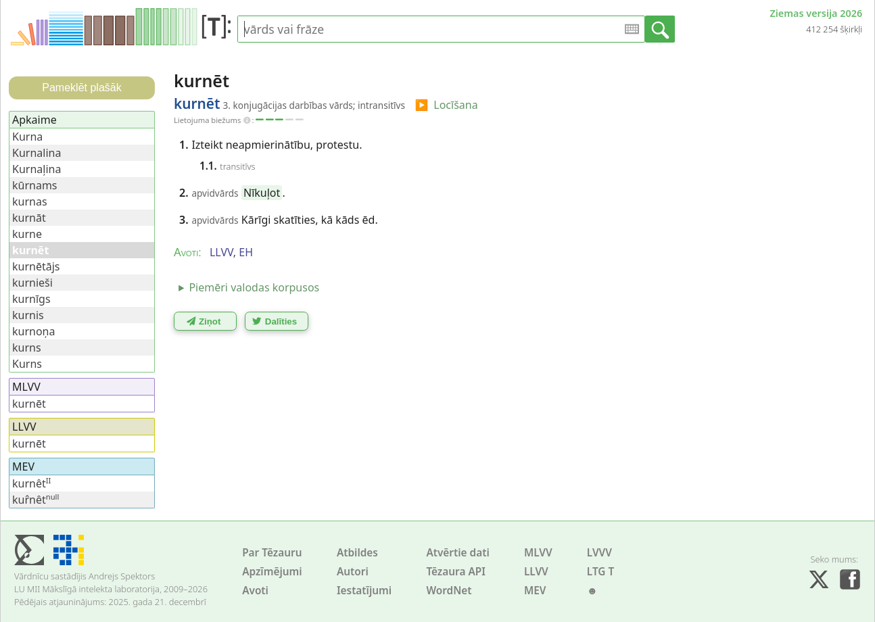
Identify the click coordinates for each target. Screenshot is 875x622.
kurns (26, 347)
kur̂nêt (35, 499)
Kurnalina (36, 152)
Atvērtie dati (457, 553)
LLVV (536, 572)
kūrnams (34, 185)
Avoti (255, 590)
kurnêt (31, 483)
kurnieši (32, 282)
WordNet (448, 590)
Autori (353, 572)
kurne (27, 233)
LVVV (599, 553)
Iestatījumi (364, 590)
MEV (535, 590)
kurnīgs (31, 298)
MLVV (538, 553)
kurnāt (29, 217)
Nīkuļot (261, 192)
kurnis (28, 315)
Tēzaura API (456, 572)
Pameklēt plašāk (81, 87)
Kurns (27, 363)
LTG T (600, 572)
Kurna (27, 136)
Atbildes (357, 553)
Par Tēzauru (272, 553)
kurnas (29, 201)
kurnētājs (36, 266)
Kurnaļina (36, 169)
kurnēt (29, 403)
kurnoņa (33, 331)
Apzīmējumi (272, 572)
